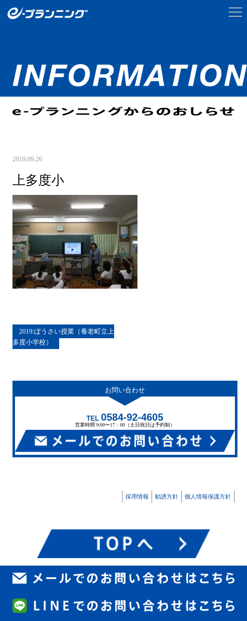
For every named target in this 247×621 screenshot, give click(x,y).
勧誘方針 (166, 497)
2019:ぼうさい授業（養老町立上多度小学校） (63, 337)
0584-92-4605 (132, 417)
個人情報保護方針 (208, 497)
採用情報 (137, 497)
